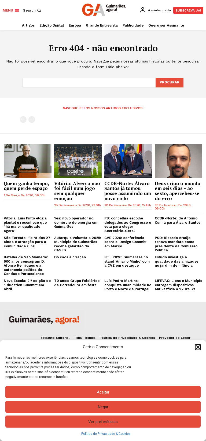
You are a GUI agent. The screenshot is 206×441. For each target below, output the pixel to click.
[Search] (169, 82)
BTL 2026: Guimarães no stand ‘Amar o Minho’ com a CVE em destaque (127, 261)
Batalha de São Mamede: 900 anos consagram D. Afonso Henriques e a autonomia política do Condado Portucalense (26, 265)
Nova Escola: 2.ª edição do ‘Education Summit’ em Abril (27, 285)
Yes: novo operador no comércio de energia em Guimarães (75, 222)
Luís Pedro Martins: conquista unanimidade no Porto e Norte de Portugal (127, 285)
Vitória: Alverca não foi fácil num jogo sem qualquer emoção (77, 190)
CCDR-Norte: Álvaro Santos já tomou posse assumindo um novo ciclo (127, 190)
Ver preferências (103, 421)
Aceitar (103, 392)
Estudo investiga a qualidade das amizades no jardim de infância (176, 261)
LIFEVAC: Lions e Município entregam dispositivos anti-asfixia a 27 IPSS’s (178, 285)
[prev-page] (23, 119)
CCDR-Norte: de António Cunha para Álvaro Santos (177, 220)
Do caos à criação (70, 257)
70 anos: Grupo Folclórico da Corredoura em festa (77, 283)
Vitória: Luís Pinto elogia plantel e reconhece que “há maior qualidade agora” (25, 224)
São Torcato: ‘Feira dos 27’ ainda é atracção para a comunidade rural (27, 242)
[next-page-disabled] (31, 119)
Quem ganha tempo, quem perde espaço (26, 185)
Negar (103, 407)
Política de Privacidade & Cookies (106, 434)
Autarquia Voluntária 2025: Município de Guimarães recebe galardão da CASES (77, 244)
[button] (198, 347)
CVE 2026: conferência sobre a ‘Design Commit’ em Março (125, 242)
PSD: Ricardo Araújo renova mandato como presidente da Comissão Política (176, 244)
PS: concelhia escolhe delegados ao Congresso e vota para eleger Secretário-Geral (127, 224)
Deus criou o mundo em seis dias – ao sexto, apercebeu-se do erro (177, 190)
